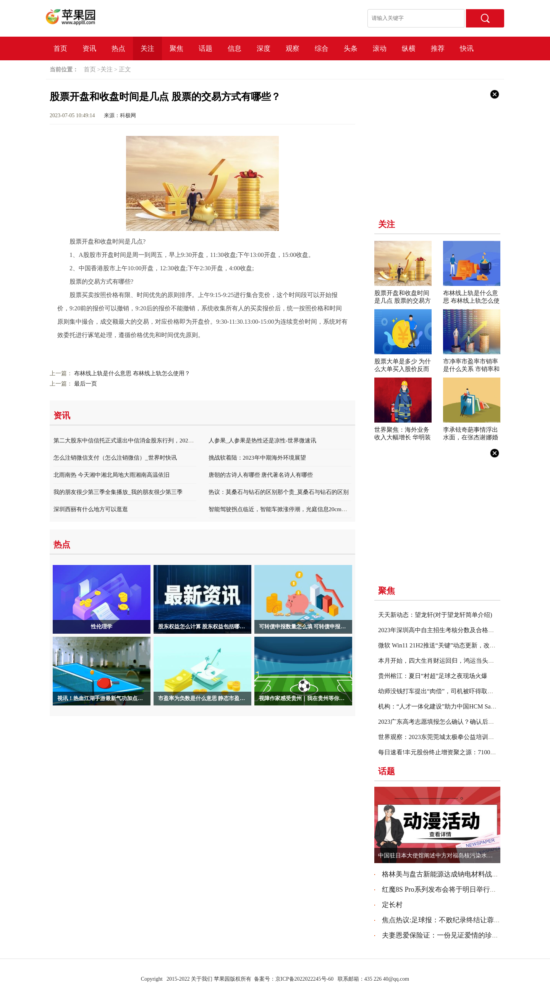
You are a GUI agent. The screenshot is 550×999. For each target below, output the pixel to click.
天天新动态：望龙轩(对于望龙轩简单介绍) (435, 615)
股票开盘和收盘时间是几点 (101, 352)
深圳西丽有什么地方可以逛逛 (90, 509)
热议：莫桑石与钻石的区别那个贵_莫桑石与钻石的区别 (279, 492)
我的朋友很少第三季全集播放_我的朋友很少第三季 (118, 492)
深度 (263, 48)
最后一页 (85, 384)
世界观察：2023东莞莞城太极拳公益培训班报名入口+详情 (456, 737)
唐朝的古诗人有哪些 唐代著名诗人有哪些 (261, 475)
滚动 (380, 48)
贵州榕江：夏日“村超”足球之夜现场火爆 (432, 676)
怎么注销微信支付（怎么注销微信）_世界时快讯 (115, 458)
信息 (234, 48)
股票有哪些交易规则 (274, 352)
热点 (118, 48)
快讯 (467, 48)
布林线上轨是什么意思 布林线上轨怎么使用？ (132, 373)
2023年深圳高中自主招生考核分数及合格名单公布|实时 (452, 630)
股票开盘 (149, 352)
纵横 (409, 48)
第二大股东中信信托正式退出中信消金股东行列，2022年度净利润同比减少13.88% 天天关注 (169, 440)
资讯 (89, 48)
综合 (321, 48)
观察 (292, 48)
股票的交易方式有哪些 (218, 352)
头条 (351, 48)
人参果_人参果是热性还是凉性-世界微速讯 (263, 440)
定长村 (392, 905)
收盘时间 (175, 352)
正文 (125, 69)
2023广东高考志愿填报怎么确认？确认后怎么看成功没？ (454, 721)
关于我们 (201, 979)
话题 (205, 48)
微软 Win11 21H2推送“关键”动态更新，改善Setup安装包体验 (459, 645)
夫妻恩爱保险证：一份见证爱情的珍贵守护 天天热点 (462, 935)
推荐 (438, 48)
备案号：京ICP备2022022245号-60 (293, 979)
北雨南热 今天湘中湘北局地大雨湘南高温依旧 (111, 475)
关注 (147, 48)
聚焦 (176, 48)
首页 (60, 48)
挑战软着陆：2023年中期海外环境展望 (257, 458)
